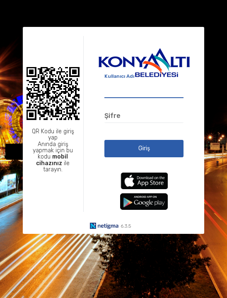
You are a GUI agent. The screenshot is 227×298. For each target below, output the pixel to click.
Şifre (112, 116)
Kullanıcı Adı (119, 76)
